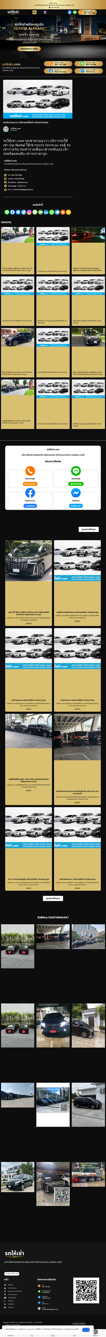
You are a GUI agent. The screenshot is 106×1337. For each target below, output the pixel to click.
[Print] (62, 212)
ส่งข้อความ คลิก (91, 70)
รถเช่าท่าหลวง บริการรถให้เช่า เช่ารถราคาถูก (52, 271)
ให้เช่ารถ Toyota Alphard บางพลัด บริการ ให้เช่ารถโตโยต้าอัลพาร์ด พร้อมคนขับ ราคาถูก (17, 269)
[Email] (40, 212)
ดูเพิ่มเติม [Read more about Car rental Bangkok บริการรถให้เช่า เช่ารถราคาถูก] (28, 888)
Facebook (57, 70)
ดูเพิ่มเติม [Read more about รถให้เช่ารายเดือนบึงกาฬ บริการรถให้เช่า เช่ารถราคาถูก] (77, 621)
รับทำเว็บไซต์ (38, 1322)
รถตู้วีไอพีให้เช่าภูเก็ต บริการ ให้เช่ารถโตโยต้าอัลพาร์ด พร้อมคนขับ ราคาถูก (28, 780)
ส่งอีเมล (44, 1308)
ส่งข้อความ (90, 72)
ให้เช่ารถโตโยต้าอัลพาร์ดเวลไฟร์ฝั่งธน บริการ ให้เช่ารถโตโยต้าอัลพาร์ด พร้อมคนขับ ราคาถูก (88, 373)
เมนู (32, 1335)
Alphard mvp (60, 72)
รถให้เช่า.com (10, 160)
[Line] (7, 212)
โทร (43, 1285)
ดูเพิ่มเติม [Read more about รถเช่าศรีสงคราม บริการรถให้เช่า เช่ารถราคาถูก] (77, 888)
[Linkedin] (46, 212)
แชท (43, 1302)
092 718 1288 (89, 13)
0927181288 (91, 65)
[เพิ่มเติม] (95, 1331)
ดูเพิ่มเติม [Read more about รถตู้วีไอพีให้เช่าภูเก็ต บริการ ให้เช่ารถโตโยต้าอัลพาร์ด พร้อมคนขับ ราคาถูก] (28, 790)
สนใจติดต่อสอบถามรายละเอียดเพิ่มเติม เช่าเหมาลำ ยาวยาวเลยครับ (77, 792)
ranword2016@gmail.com (50, 1309)
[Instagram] (29, 212)
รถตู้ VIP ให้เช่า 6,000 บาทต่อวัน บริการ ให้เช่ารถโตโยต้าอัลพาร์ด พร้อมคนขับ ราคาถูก (28, 613)
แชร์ (74, 1335)
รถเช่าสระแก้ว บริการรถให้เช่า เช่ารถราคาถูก (16, 320)
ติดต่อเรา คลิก (88, 11)
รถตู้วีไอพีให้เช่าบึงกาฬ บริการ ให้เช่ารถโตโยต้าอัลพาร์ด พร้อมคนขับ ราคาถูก (16, 422)
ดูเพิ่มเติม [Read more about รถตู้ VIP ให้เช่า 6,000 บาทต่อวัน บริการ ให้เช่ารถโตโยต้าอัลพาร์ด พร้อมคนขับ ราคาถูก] (28, 623)
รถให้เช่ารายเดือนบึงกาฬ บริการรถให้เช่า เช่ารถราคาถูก (77, 612)
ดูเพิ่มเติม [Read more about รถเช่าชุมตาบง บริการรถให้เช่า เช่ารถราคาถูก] (28, 709)
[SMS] (34, 212)
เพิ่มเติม (95, 1335)
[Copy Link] (68, 212)
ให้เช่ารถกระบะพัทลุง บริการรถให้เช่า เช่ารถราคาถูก (87, 321)
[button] (34, 12)
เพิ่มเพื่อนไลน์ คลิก (46, 1291)
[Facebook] (12, 212)
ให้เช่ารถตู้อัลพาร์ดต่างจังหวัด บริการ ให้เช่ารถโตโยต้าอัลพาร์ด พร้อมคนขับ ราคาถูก (17, 373)
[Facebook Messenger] (18, 212)
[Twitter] (23, 212)
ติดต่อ (53, 1336)
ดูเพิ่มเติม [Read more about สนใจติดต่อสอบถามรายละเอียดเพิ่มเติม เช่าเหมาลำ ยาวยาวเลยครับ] (77, 802)
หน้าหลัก (10, 1335)
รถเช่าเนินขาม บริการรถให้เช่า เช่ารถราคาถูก (77, 700)
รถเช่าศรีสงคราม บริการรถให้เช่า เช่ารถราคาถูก (77, 879)
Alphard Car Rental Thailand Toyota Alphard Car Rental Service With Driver (87, 269)
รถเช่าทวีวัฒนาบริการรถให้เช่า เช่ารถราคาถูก (52, 372)
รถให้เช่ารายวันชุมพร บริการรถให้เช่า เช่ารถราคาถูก (87, 425)
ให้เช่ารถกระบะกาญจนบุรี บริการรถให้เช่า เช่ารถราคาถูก (52, 321)
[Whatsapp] (51, 212)
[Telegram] (57, 212)
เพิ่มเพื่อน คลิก (90, 63)
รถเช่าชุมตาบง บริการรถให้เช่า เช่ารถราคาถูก (28, 700)
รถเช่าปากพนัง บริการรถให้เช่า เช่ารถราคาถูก (52, 424)
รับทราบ (86, 1330)
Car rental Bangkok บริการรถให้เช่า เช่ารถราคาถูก (28, 879)
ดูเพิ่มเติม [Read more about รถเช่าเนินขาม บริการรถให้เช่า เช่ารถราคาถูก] (77, 709)
